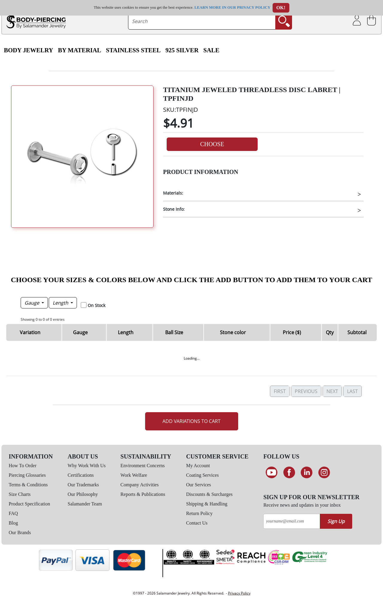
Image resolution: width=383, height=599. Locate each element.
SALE (211, 50)
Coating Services (202, 475)
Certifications (81, 475)
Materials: (173, 193)
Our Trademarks (83, 484)
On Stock (96, 305)
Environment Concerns (143, 465)
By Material (79, 50)
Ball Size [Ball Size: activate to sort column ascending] (174, 332)
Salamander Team (85, 503)
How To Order (23, 465)
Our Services (198, 484)
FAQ (13, 513)
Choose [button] (212, 144)
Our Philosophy (83, 494)
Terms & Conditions (28, 484)
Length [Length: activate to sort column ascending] (125, 332)
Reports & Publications (143, 494)
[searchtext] (202, 21)
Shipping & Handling (206, 503)
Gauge (32, 303)
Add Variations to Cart (191, 421)
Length (61, 303)
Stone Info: (174, 209)
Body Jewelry (28, 50)
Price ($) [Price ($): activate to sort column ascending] (292, 332)
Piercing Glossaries (27, 475)
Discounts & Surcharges (209, 494)
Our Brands (20, 532)
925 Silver (182, 50)
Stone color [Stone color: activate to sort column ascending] (233, 332)
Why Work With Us (87, 465)
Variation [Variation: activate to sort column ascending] (30, 332)
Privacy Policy (239, 593)
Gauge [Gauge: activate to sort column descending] (80, 332)
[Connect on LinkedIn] (306, 472)
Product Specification (29, 503)
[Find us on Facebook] (289, 472)
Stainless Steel (133, 50)
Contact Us (197, 522)
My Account (198, 465)
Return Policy (199, 513)
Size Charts (20, 494)
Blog (13, 522)
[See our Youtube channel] (271, 472)
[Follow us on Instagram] (324, 472)
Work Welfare (134, 475)
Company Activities (140, 484)
